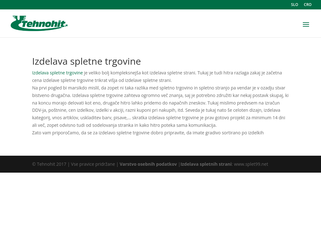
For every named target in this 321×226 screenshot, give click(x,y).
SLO (294, 5)
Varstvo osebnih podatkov (148, 164)
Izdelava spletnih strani (206, 164)
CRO (308, 5)
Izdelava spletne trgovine (57, 73)
